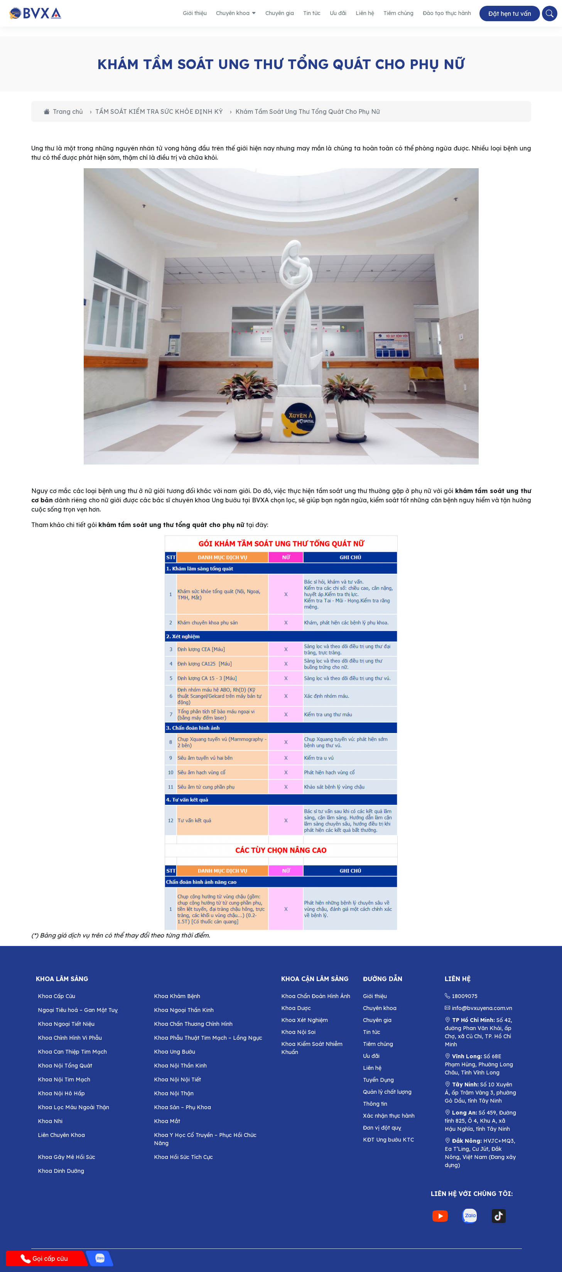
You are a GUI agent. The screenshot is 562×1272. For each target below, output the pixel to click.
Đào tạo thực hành (447, 13)
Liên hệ (365, 13)
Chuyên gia (279, 13)
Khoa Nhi (50, 1121)
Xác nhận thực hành (389, 1115)
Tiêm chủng (398, 13)
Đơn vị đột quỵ (382, 1127)
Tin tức (312, 13)
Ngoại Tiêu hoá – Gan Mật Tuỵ (78, 1010)
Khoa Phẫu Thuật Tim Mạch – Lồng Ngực (208, 1037)
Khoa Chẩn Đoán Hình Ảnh (315, 996)
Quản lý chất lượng (387, 1091)
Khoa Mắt (167, 1121)
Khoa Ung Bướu (174, 1051)
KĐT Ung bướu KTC (388, 1139)
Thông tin (375, 1103)
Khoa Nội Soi (298, 1032)
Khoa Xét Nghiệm (304, 1020)
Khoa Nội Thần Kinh (180, 1065)
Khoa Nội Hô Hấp (61, 1093)
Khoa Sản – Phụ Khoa (182, 1107)
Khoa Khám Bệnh (177, 996)
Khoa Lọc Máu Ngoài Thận (73, 1107)
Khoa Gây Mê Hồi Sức (66, 1157)
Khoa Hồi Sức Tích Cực (183, 1157)
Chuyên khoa (236, 13)
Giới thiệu (195, 13)
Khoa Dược (296, 1008)
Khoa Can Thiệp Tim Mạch (72, 1051)
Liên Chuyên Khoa (61, 1135)
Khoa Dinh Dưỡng (61, 1170)
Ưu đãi (338, 13)
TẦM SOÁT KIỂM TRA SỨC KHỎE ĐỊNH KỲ (159, 111)
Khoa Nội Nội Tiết (177, 1079)
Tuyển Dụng (378, 1079)
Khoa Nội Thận (174, 1093)
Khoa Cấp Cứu (56, 996)
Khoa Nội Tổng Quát (65, 1065)
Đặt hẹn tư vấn (509, 13)
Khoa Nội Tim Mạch (64, 1079)
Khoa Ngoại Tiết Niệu (66, 1023)
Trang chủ (63, 111)
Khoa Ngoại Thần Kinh (184, 1010)
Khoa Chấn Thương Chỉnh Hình (193, 1023)
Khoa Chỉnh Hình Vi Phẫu (70, 1037)
